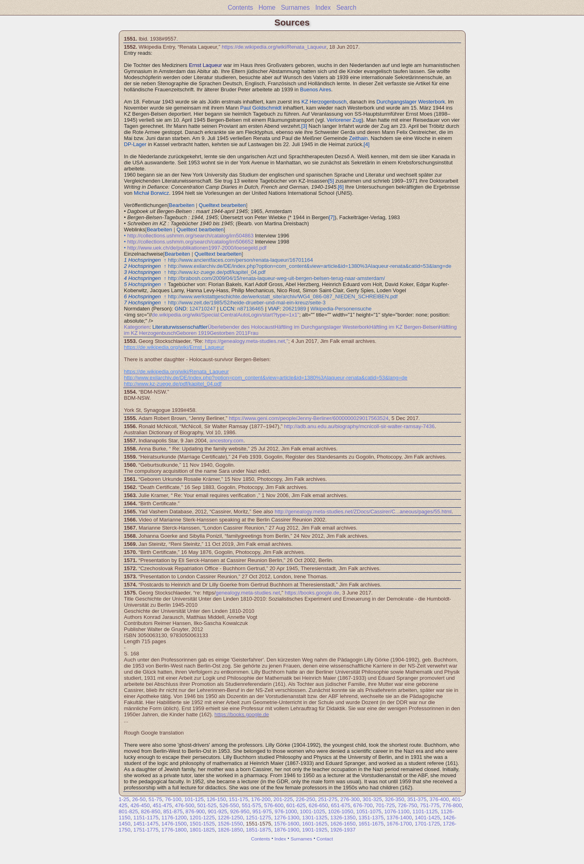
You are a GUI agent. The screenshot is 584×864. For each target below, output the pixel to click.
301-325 (372, 799)
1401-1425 (427, 817)
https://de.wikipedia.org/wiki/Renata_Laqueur (274, 47)
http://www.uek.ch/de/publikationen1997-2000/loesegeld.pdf (196, 248)
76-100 (173, 799)
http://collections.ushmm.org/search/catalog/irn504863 (190, 236)
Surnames (295, 7)
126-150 (216, 799)
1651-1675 (371, 824)
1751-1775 (146, 830)
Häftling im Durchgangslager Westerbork (322, 327)
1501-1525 (202, 824)
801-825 (128, 811)
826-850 (150, 811)
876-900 (195, 811)
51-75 (155, 799)
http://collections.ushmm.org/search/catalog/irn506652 (190, 242)
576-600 (273, 805)
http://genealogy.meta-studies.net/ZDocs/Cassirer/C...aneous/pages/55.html (363, 511)
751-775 (430, 805)
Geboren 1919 (193, 333)
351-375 (417, 799)
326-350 (394, 799)
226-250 (305, 799)
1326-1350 (343, 817)
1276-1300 (286, 817)
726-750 (407, 805)
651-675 (340, 805)
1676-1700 (399, 824)
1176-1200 (174, 817)
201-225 (283, 799)
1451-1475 (146, 824)
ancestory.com (227, 440)
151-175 (238, 799)
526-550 (229, 805)
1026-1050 (340, 811)
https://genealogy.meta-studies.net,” (246, 341)
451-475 (162, 805)
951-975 (262, 811)
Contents (240, 7)
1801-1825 (202, 830)
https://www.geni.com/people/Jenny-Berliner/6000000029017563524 (309, 418)
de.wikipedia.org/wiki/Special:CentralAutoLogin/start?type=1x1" (225, 315)
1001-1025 (312, 811)
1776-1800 (174, 830)
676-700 (363, 805)
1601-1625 (314, 824)
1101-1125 (425, 811)
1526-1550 (230, 824)
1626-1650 (342, 824)
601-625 (296, 805)
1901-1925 (314, 830)
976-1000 (286, 811)
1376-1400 (399, 817)
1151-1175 (146, 817)
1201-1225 (202, 817)
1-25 (124, 799)
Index (323, 7)
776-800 (452, 805)
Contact (325, 838)
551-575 (251, 805)
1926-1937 (343, 830)
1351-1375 (371, 817)
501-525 (207, 805)
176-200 (261, 799)
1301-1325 (314, 817)
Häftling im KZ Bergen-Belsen (404, 327)
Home (266, 7)
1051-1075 (368, 811)
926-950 (239, 811)
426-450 (140, 805)
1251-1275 (258, 817)
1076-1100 (397, 811)
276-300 (350, 799)
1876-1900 (286, 830)
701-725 (385, 805)
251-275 (327, 799)
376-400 (439, 799)
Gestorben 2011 (228, 333)
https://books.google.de (312, 593)
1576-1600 (286, 824)
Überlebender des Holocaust (241, 327)
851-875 (172, 811)
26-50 (139, 799)
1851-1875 (258, 830)
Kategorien (137, 327)
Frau (252, 333)
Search (346, 7)
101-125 (194, 799)
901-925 (217, 811)
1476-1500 (174, 824)
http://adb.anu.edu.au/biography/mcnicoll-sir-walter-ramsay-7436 (359, 426)
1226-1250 (230, 817)
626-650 (318, 805)
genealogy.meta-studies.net (248, 593)
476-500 (184, 805)
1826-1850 (230, 830)
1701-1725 (427, 824)
